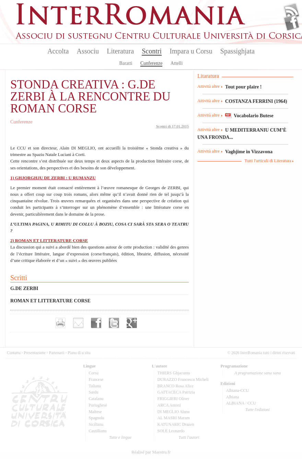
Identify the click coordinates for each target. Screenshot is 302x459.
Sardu (93, 392)
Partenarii (57, 353)
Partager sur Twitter (113, 322)
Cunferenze (151, 63)
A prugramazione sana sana (257, 373)
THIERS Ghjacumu (174, 373)
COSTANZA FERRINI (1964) (256, 101)
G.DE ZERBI (24, 288)
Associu (88, 51)
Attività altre (208, 86)
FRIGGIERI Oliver (173, 398)
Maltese (95, 411)
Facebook (291, 23)
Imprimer (60, 322)
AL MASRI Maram (174, 417)
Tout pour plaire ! (243, 86)
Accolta (58, 51)
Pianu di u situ (79, 353)
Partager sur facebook (96, 322)
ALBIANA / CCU (241, 403)
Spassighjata (237, 51)
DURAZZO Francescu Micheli (183, 379)
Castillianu (98, 430)
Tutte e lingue (120, 437)
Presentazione (35, 353)
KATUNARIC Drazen (176, 424)
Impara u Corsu (191, 51)
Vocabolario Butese (254, 115)
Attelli (177, 63)
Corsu (94, 373)
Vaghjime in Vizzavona (248, 151)
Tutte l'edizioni (257, 409)
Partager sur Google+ (131, 322)
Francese (96, 379)
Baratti (125, 63)
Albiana (232, 397)
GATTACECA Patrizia (176, 392)
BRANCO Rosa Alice (176, 386)
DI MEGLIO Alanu (174, 411)
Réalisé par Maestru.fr (151, 452)
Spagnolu (96, 417)
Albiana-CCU (237, 390)
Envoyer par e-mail (78, 322)
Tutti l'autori (188, 437)
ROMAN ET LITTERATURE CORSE (50, 300)
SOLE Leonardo (171, 430)
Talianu (95, 386)
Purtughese (98, 405)
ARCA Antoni (169, 405)
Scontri (152, 51)
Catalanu (96, 398)
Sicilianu (96, 424)
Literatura (120, 51)
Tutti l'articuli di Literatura (267, 160)
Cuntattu (14, 353)
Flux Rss (291, 11)
